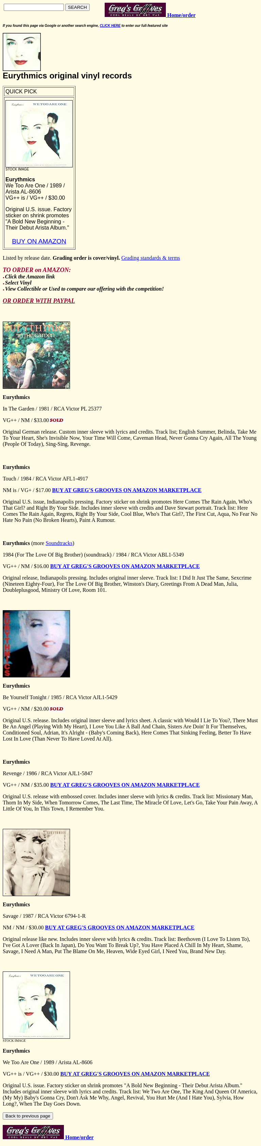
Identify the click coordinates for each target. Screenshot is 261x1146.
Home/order (79, 1137)
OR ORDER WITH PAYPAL (39, 300)
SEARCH (77, 7)
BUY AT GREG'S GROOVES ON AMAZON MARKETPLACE (127, 490)
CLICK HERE (110, 26)
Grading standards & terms (150, 258)
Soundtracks (59, 543)
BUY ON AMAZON (39, 241)
